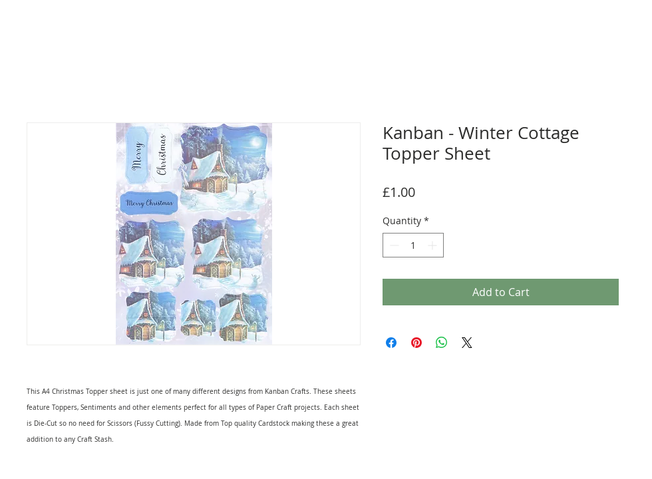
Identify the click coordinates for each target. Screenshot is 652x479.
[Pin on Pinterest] (416, 343)
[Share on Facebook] (391, 343)
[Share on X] (467, 343)
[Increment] (433, 245)
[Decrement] (393, 245)
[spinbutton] (413, 245)
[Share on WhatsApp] (442, 343)
